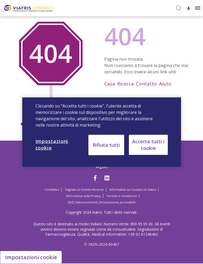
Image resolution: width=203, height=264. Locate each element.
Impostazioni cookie (31, 257)
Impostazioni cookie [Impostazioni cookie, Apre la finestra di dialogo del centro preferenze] (52, 144)
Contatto (146, 83)
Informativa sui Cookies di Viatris (132, 189)
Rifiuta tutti (106, 144)
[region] (101, 132)
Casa (109, 83)
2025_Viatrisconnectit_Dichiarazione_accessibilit (101, 202)
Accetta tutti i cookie (148, 144)
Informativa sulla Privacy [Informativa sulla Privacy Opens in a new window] (83, 196)
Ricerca (125, 83)
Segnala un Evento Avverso (84, 189)
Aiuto (165, 83)
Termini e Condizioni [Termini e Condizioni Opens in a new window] (121, 196)
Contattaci (52, 189)
